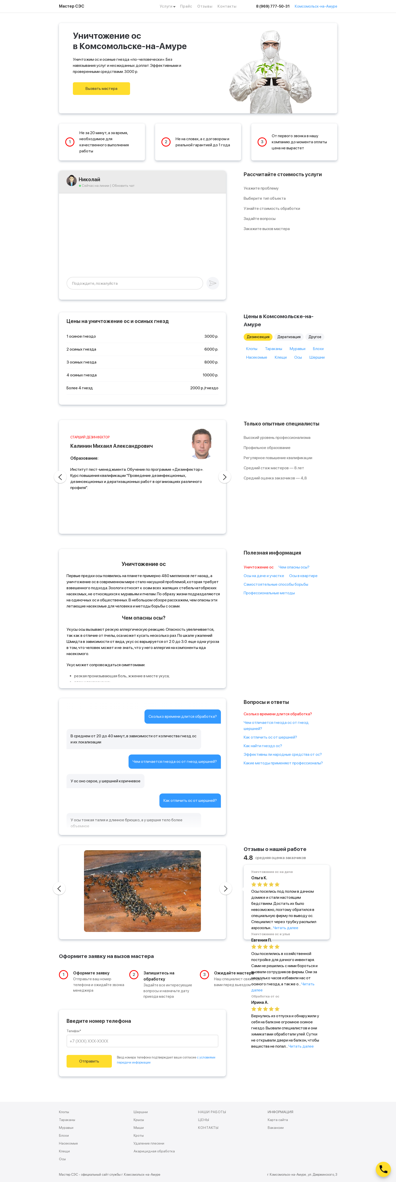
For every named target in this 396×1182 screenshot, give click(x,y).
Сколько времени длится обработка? (278, 713)
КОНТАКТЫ (208, 1128)
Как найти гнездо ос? (263, 745)
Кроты (139, 1135)
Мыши (139, 1128)
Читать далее (285, 927)
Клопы (251, 348)
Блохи (318, 348)
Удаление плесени (149, 1143)
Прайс (186, 6)
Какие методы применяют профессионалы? (283, 763)
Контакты (227, 6)
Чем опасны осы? (294, 567)
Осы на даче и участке (264, 575)
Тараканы (273, 348)
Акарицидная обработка (154, 1151)
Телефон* (74, 1031)
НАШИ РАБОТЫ (212, 1112)
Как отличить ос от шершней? (270, 737)
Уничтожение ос (259, 567)
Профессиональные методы (269, 592)
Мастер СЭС (71, 6)
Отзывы (205, 6)
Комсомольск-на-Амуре (316, 6)
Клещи (281, 357)
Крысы (139, 1120)
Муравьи (297, 348)
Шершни (317, 357)
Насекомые (256, 357)
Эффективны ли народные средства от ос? (283, 754)
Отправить (89, 1061)
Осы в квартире (303, 575)
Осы (298, 357)
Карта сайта (278, 1120)
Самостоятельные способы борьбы (276, 584)
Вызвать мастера (101, 88)
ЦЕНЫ (203, 1120)
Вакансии (276, 1128)
